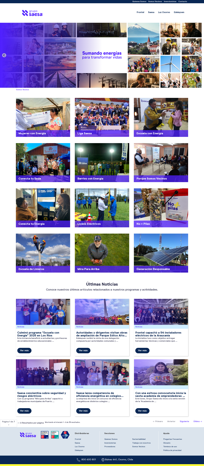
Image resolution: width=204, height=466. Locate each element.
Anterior (171, 422)
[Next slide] (200, 55)
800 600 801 (88, 459)
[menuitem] (139, 1)
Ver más (24, 350)
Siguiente (184, 422)
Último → (197, 422)
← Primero (158, 422)
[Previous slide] (4, 55)
